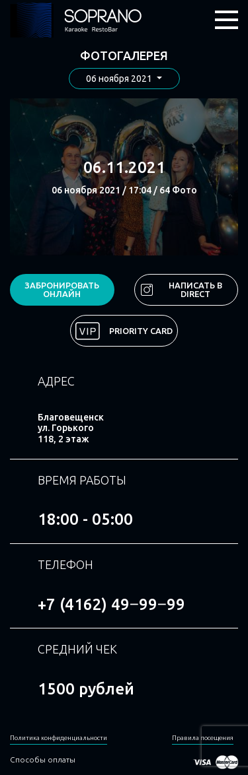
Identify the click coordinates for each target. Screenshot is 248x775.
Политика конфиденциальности (58, 737)
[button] (124, 79)
